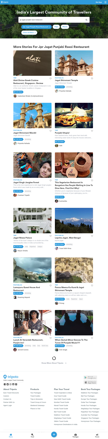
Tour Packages (35, 393)
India (26, 246)
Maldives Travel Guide (62, 415)
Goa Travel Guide (60, 396)
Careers (6, 396)
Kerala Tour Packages (88, 405)
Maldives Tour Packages (89, 393)
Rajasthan (33, 246)
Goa (38, 345)
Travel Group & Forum (38, 402)
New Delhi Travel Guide (62, 399)
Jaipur (81, 299)
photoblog (69, 87)
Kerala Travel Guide (61, 409)
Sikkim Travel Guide (61, 421)
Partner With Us (9, 402)
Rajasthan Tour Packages (90, 412)
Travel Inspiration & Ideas (63, 393)
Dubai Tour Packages (88, 402)
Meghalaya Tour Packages (90, 409)
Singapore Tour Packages (90, 418)
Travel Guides (35, 396)
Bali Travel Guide (60, 412)
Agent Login (7, 405)
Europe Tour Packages (89, 399)
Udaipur (40, 246)
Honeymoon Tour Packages (90, 421)
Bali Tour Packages (88, 396)
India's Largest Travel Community (13, 380)
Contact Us (7, 399)
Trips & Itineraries (36, 399)
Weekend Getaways (37, 405)
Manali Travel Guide (61, 405)
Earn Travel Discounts (11, 393)
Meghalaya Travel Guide (62, 418)
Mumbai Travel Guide (61, 402)
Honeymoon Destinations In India (65, 424)
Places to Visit (35, 409)
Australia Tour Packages (89, 415)
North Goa (45, 345)
